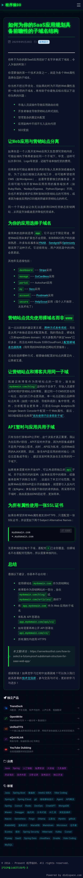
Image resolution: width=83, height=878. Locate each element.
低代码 (30, 812)
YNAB (42, 242)
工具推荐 (61, 768)
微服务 (31, 793)
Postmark (42, 295)
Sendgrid (54, 242)
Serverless (20, 819)
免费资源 (39, 768)
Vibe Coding (60, 793)
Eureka (8, 832)
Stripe (42, 270)
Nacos (8, 819)
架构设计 (43, 41)
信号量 (73, 825)
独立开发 (58, 775)
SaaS (18, 838)
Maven (8, 812)
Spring (16, 768)
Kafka (58, 832)
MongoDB (64, 806)
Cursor (68, 832)
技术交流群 (29, 678)
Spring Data (30, 838)
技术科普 (21, 775)
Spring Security (31, 832)
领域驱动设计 (47, 799)
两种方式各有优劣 (55, 327)
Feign (32, 819)
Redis (28, 806)
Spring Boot (19, 793)
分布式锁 (41, 812)
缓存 (17, 832)
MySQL (8, 845)
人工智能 (27, 768)
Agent (60, 799)
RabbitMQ (10, 825)
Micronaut (62, 825)
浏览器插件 (64, 812)
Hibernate (47, 832)
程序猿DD (13, 5)
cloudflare (45, 838)
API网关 (70, 799)
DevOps (38, 806)
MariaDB (35, 825)
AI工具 (52, 812)
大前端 (50, 768)
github (72, 819)
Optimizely (68, 242)
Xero (32, 289)
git (35, 799)
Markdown (48, 825)
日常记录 (33, 775)
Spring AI (9, 799)
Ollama (41, 819)
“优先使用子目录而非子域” (48, 415)
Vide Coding (69, 838)
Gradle (56, 838)
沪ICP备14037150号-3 (14, 867)
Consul (18, 806)
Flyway (8, 838)
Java (7, 768)
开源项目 (9, 775)
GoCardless (42, 276)
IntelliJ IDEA (44, 793)
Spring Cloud (24, 799)
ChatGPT (51, 806)
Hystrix (62, 819)
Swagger (19, 812)
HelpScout (41, 301)
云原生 (52, 819)
